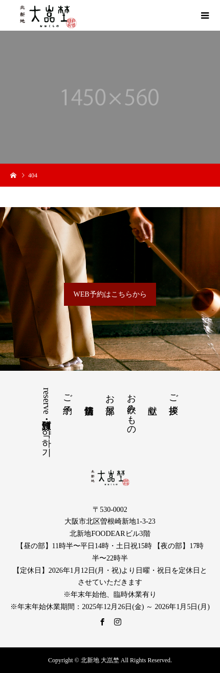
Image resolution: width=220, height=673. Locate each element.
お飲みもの (131, 409)
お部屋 (110, 393)
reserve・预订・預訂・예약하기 (46, 419)
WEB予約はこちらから (109, 294)
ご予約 (67, 393)
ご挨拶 (173, 393)
